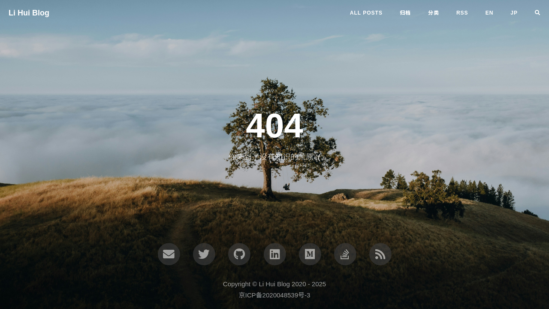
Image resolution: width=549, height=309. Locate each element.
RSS (462, 13)
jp (514, 13)
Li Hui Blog (29, 13)
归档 (405, 13)
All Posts (366, 13)
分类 (433, 13)
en (490, 13)
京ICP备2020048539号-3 (275, 295)
